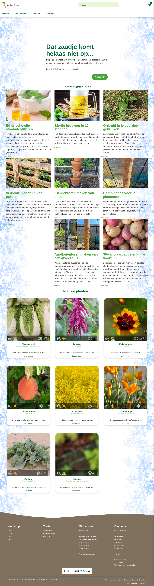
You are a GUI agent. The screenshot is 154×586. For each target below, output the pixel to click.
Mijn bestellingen (84, 542)
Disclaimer (142, 580)
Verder (100, 76)
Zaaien (10, 533)
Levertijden (118, 539)
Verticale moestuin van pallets (24, 195)
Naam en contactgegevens (87, 536)
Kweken (36, 13)
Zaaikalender (20, 13)
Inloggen (129, 5)
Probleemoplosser (49, 533)
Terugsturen (118, 542)
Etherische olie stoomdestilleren (19, 127)
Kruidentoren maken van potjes (74, 195)
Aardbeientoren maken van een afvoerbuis (76, 256)
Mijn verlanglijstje (85, 548)
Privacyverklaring (130, 580)
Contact (138, 5)
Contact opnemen (120, 530)
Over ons (49, 13)
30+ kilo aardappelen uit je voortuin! (124, 256)
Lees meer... (8, 156)
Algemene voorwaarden (113, 580)
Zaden (10, 530)
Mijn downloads (84, 545)
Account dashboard (85, 530)
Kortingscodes (119, 545)
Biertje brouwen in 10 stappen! (72, 127)
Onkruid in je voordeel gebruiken (121, 127)
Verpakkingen (118, 548)
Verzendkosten (119, 536)
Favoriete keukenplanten (87, 554)
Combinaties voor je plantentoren (119, 195)
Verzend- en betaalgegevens (88, 539)
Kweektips (46, 536)
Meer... (10, 539)
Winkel (5, 13)
